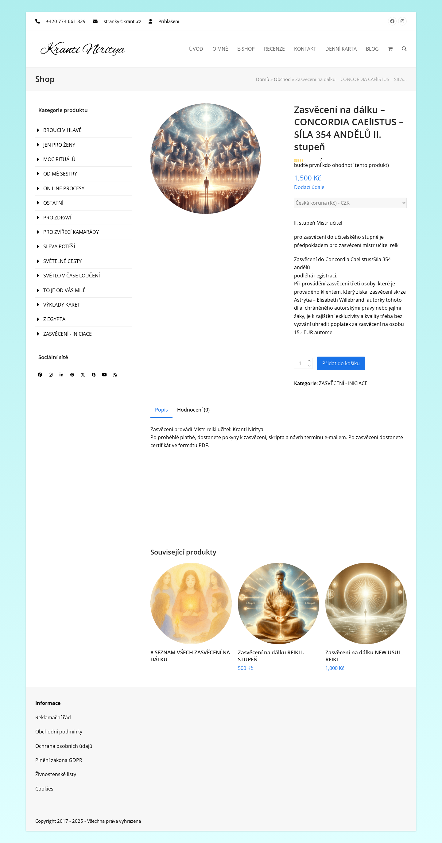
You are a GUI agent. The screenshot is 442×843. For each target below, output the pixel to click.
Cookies (44, 788)
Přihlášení (168, 21)
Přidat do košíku (341, 363)
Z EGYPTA (54, 319)
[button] (390, 48)
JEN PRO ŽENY (59, 144)
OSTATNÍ (53, 202)
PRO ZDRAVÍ (57, 217)
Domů (262, 79)
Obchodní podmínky (58, 731)
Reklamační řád (53, 717)
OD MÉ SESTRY (60, 173)
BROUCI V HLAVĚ (62, 130)
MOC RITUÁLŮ (59, 159)
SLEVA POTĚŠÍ (59, 246)
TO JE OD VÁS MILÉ (64, 290)
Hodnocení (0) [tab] (193, 409)
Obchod (282, 79)
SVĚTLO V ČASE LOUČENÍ (71, 275)
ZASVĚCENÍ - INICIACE (343, 383)
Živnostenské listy (55, 774)
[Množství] (300, 363)
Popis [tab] (161, 409)
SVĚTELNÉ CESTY (62, 261)
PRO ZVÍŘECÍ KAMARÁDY (71, 232)
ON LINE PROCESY (63, 188)
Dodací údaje (309, 187)
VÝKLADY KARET (61, 304)
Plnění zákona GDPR (58, 760)
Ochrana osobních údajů (63, 746)
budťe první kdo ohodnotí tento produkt (340, 165)
